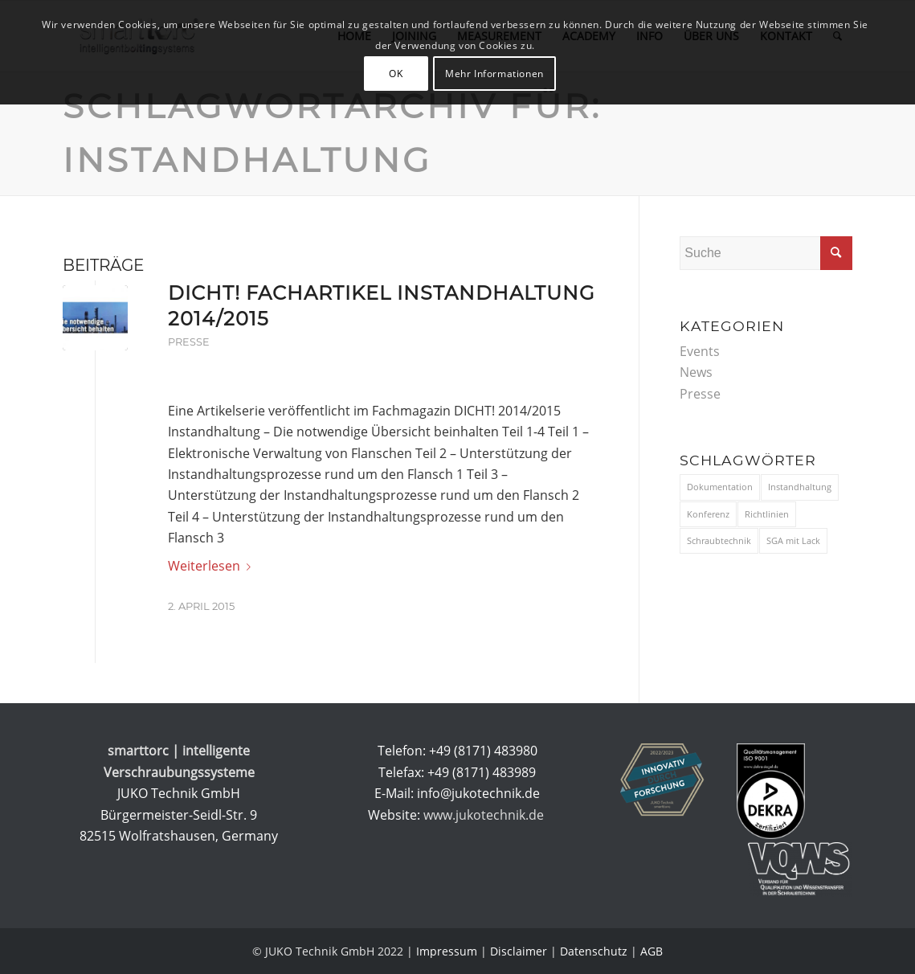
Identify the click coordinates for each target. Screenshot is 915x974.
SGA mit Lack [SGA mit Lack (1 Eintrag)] (793, 540)
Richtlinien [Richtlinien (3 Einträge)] (767, 514)
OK (395, 73)
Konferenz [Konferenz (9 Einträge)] (708, 514)
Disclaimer (518, 951)
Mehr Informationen (494, 73)
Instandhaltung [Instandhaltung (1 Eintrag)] (799, 487)
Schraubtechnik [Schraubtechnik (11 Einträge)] (719, 540)
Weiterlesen (212, 566)
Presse (189, 342)
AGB (651, 951)
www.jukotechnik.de (485, 815)
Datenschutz (593, 951)
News (696, 372)
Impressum (446, 951)
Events (700, 351)
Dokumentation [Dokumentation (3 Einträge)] (720, 487)
